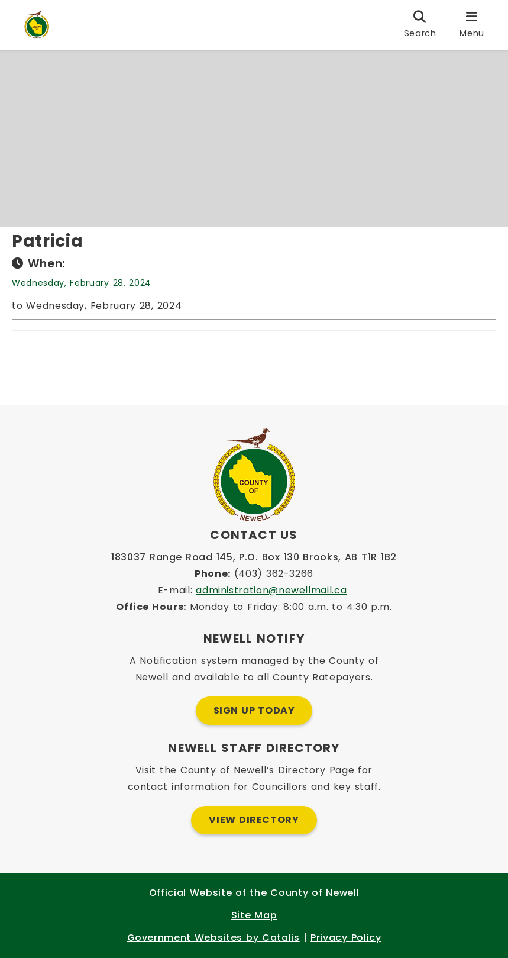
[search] (420, 24)
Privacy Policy (345, 937)
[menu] (472, 24)
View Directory (254, 820)
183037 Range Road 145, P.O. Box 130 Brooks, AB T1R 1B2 (254, 557)
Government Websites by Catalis (213, 937)
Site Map (254, 915)
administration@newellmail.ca (271, 590)
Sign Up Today (254, 710)
